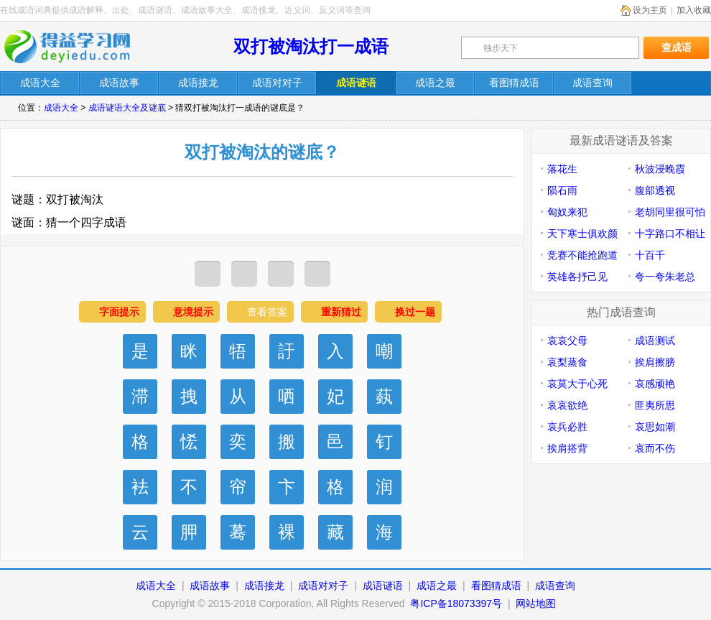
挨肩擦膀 (655, 362)
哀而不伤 (655, 448)
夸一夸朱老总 (665, 276)
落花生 (562, 169)
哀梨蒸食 (567, 362)
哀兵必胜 (567, 426)
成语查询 (555, 585)
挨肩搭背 (567, 448)
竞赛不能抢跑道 (582, 255)
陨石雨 (562, 190)
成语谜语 (383, 585)
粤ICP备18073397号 (457, 603)
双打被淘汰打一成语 (311, 46)
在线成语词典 (77, 46)
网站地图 (536, 603)
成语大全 (61, 108)
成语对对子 (323, 585)
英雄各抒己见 (577, 276)
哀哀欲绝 (567, 405)
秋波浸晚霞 (660, 169)
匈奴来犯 (567, 212)
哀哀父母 (567, 340)
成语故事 (210, 585)
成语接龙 (264, 585)
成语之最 (437, 585)
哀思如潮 (655, 426)
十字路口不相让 (670, 233)
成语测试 (655, 340)
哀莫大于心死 (577, 383)
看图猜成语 (496, 585)
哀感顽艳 (655, 383)
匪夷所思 (655, 405)
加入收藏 (694, 10)
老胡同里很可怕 (670, 212)
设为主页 (650, 10)
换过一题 (415, 312)
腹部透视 (655, 190)
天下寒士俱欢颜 (582, 233)
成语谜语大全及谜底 (127, 108)
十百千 (650, 255)
